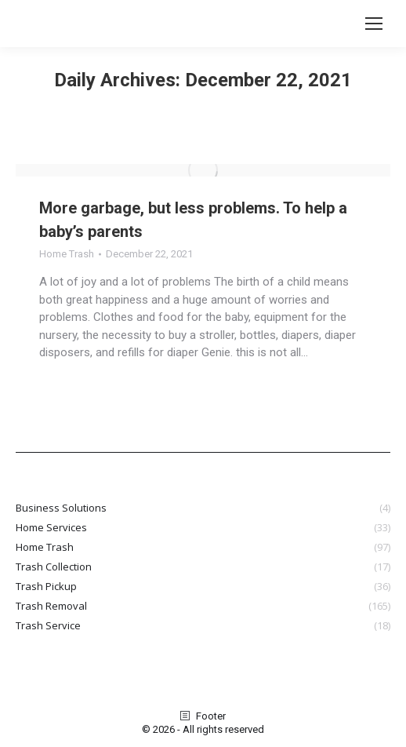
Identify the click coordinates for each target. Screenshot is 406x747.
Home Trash (66, 254)
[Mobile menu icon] (374, 24)
